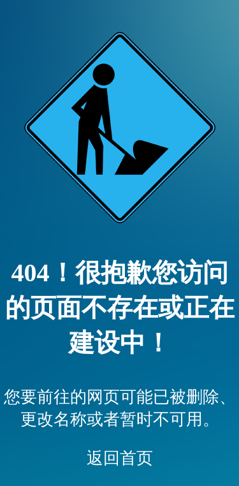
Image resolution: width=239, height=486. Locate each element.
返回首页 (120, 458)
